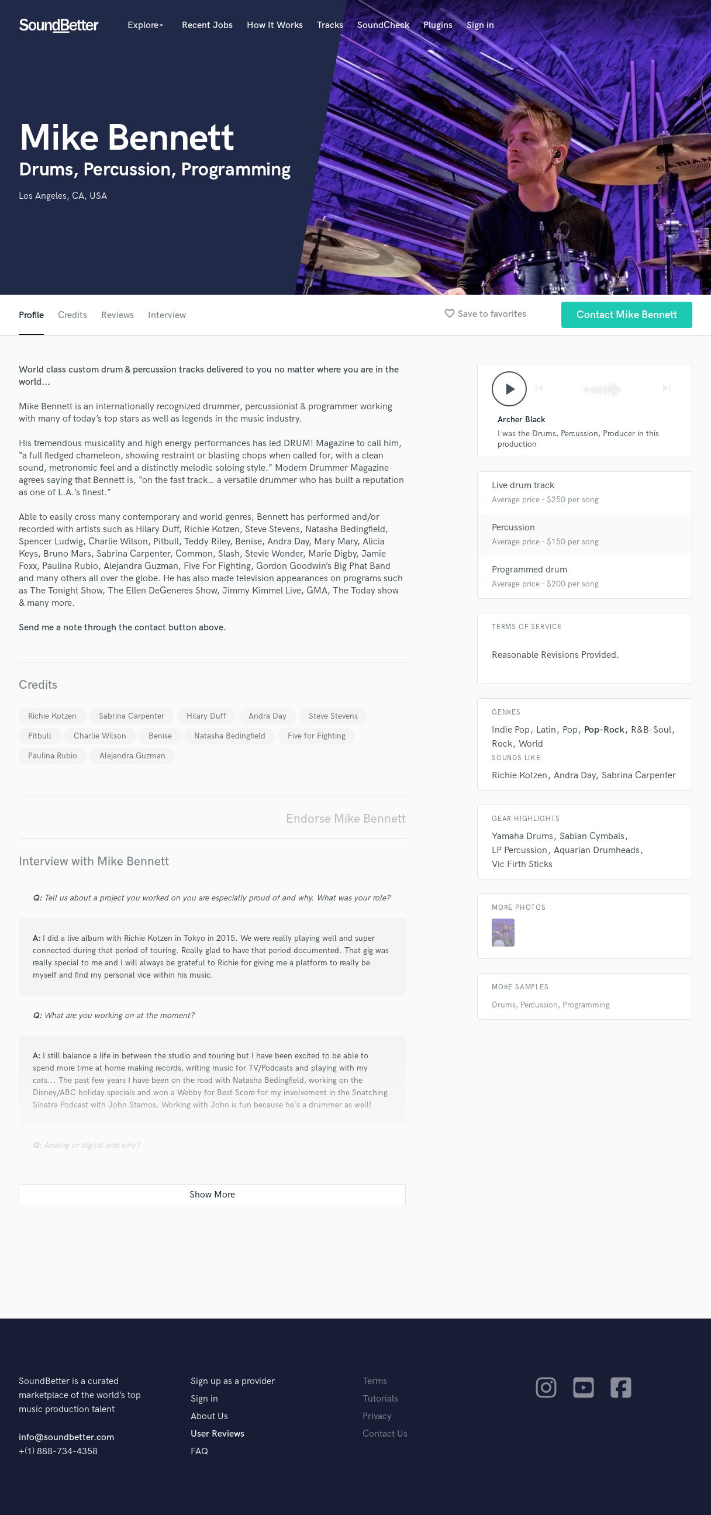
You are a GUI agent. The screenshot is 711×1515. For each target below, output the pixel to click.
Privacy (377, 1416)
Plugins (438, 25)
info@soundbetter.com (66, 1437)
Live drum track (523, 485)
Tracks (330, 25)
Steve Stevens (333, 716)
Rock (502, 744)
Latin (546, 730)
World (531, 744)
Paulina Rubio (52, 756)
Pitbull (39, 736)
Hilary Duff (206, 716)
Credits (72, 315)
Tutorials (380, 1398)
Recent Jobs (207, 25)
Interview (167, 315)
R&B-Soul (651, 730)
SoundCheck (383, 25)
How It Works (275, 25)
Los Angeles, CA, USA (63, 196)
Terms (375, 1381)
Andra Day (267, 716)
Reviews (117, 315)
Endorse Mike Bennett (346, 819)
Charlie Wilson (100, 736)
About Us (209, 1416)
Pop (570, 730)
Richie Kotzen (52, 716)
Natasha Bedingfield (229, 736)
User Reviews (217, 1434)
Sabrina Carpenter (131, 716)
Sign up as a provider (233, 1381)
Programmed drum (529, 569)
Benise (160, 736)
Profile (31, 315)
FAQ (199, 1451)
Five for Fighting (317, 736)
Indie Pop (511, 730)
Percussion (513, 527)
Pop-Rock (604, 730)
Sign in (480, 25)
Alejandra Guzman (132, 756)
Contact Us (385, 1434)
